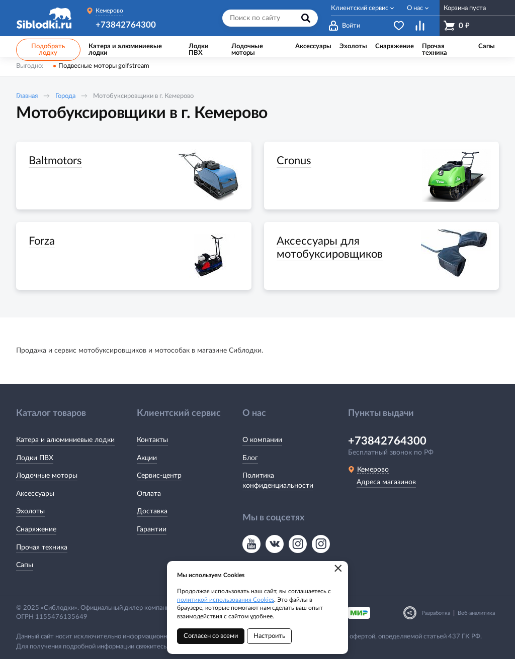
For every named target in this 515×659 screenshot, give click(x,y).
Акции (147, 458)
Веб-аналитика (476, 613)
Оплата (149, 493)
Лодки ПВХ (34, 458)
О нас (415, 8)
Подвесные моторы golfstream (103, 66)
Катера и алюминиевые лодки (65, 440)
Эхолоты (30, 511)
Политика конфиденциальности (277, 480)
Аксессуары (35, 493)
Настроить (269, 636)
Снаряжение (36, 529)
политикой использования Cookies (225, 600)
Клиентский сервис (359, 8)
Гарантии (151, 529)
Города (65, 96)
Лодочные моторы (46, 475)
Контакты (152, 440)
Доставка (152, 511)
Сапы (24, 565)
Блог (250, 458)
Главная (27, 96)
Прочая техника (41, 547)
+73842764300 (126, 25)
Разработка (435, 613)
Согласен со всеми (211, 636)
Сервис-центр (159, 475)
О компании (262, 440)
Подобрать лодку (48, 49)
